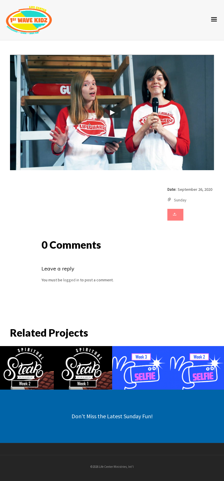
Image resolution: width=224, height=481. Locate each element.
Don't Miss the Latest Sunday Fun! (112, 416)
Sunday (180, 200)
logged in (71, 279)
